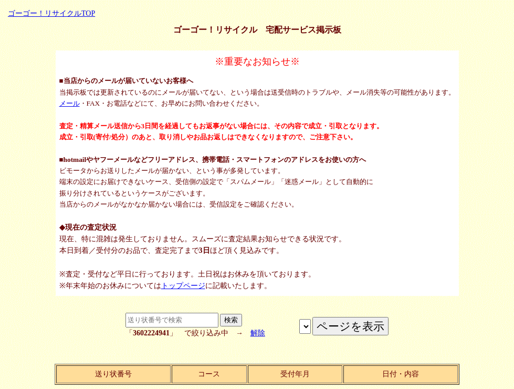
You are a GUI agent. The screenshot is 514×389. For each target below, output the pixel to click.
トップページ (183, 286)
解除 (257, 333)
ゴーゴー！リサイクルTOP (51, 13)
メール (69, 103)
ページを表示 (305, 326)
